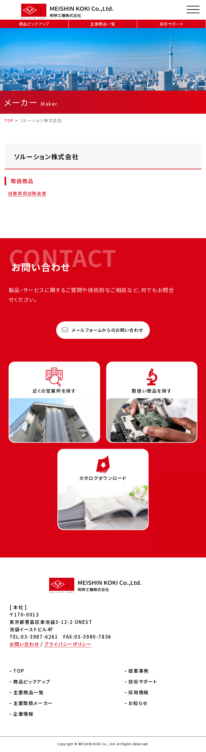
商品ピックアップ (34, 24)
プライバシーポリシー (67, 644)
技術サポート (172, 24)
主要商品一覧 (102, 24)
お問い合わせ (24, 644)
